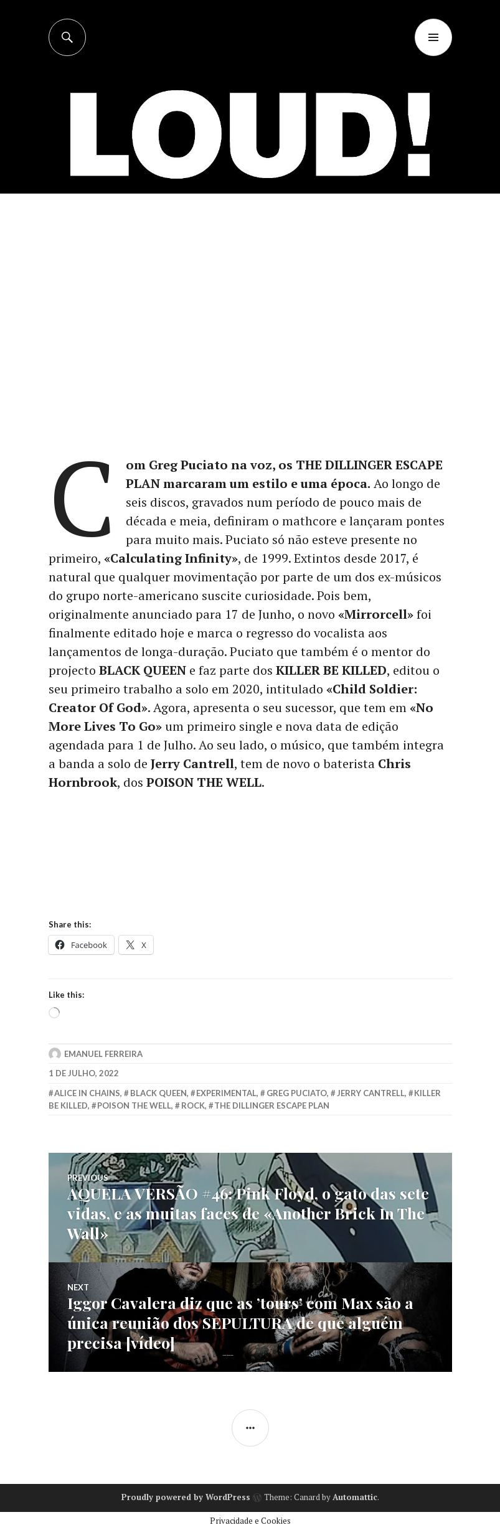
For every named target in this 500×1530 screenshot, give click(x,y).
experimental (226, 1093)
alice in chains (87, 1093)
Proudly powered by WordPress (185, 1497)
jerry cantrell (371, 1093)
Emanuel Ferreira (103, 1054)
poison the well (134, 1105)
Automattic (355, 1497)
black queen (158, 1093)
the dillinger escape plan (271, 1105)
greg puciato (297, 1093)
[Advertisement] (251, 287)
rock (193, 1105)
